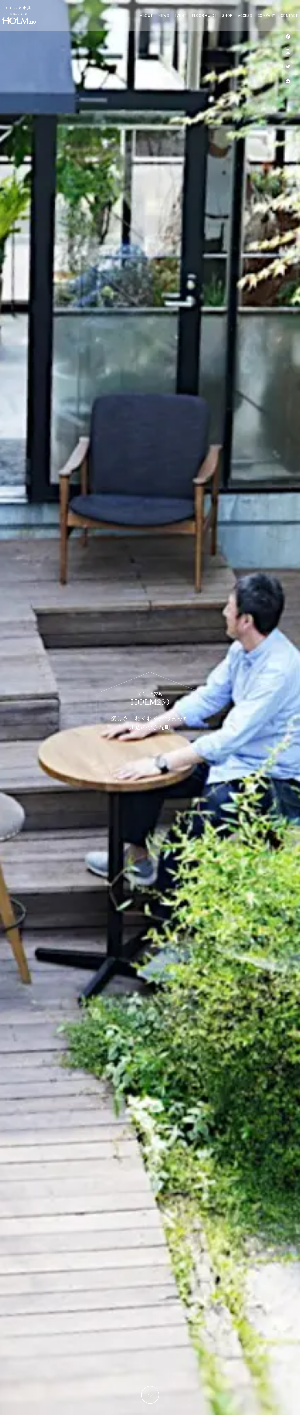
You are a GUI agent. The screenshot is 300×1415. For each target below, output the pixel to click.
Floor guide (204, 15)
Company (266, 15)
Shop (227, 15)
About (146, 15)
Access (245, 15)
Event (180, 15)
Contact (289, 15)
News (163, 15)
